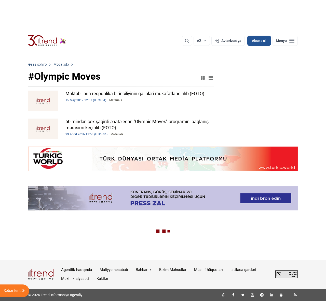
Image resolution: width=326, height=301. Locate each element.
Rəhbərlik (144, 269)
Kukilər (102, 278)
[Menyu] (285, 41)
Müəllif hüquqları (208, 269)
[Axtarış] (187, 41)
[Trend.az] (47, 40)
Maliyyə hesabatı (114, 269)
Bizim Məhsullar (172, 269)
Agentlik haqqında (76, 269)
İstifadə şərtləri (243, 269)
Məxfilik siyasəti (75, 278)
